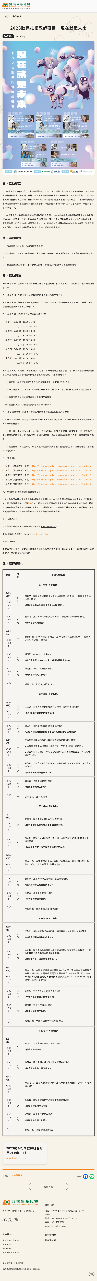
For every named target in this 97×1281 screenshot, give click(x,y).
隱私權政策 (8, 1263)
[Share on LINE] (91, 1176)
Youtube (10, 1220)
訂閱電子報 (50, 1239)
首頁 (7, 16)
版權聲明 (20, 1263)
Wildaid (7, 1248)
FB (5, 1220)
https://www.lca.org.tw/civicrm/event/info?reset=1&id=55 (61, 465)
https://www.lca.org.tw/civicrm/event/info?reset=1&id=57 (61, 474)
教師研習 (18, 1175)
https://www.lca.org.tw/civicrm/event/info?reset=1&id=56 (61, 470)
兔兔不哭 (7, 1244)
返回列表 (48, 1186)
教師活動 (8, 36)
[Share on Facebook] (85, 1176)
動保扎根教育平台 (11, 1240)
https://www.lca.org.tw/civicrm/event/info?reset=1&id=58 (61, 479)
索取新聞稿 (50, 1234)
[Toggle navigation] (93, 6)
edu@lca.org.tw (40, 533)
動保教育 (17, 16)
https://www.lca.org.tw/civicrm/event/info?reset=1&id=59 (61, 484)
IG (16, 1220)
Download (11, 1158)
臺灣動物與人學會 (11, 1252)
